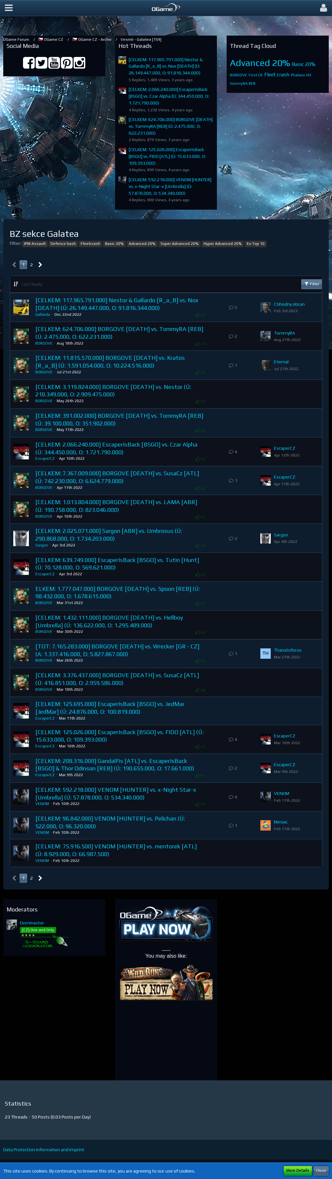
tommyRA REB (242, 83)
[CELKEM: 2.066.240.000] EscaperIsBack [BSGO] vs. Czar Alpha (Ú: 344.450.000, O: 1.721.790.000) (169, 96)
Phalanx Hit (301, 75)
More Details (297, 1170)
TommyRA (284, 333)
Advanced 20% (260, 63)
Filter (311, 283)
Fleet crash (276, 75)
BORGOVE (238, 75)
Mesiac (281, 821)
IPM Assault (35, 243)
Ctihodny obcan (289, 304)
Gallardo (42, 314)
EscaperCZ (45, 458)
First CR (256, 75)
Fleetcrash (90, 243)
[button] (8, 8)
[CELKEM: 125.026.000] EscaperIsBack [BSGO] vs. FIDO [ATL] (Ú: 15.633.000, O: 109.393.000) (167, 156)
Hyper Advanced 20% (223, 243)
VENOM (42, 803)
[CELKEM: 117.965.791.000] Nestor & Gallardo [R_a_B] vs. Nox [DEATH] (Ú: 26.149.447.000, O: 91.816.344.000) (166, 66)
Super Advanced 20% (179, 243)
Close (321, 1170)
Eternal (281, 361)
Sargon (41, 545)
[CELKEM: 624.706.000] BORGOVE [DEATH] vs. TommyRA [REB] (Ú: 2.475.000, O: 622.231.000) (171, 126)
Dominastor (32, 922)
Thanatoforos (288, 650)
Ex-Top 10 (256, 243)
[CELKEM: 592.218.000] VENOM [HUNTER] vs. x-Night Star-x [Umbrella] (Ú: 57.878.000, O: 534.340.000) (170, 186)
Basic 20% (303, 64)
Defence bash (63, 243)
